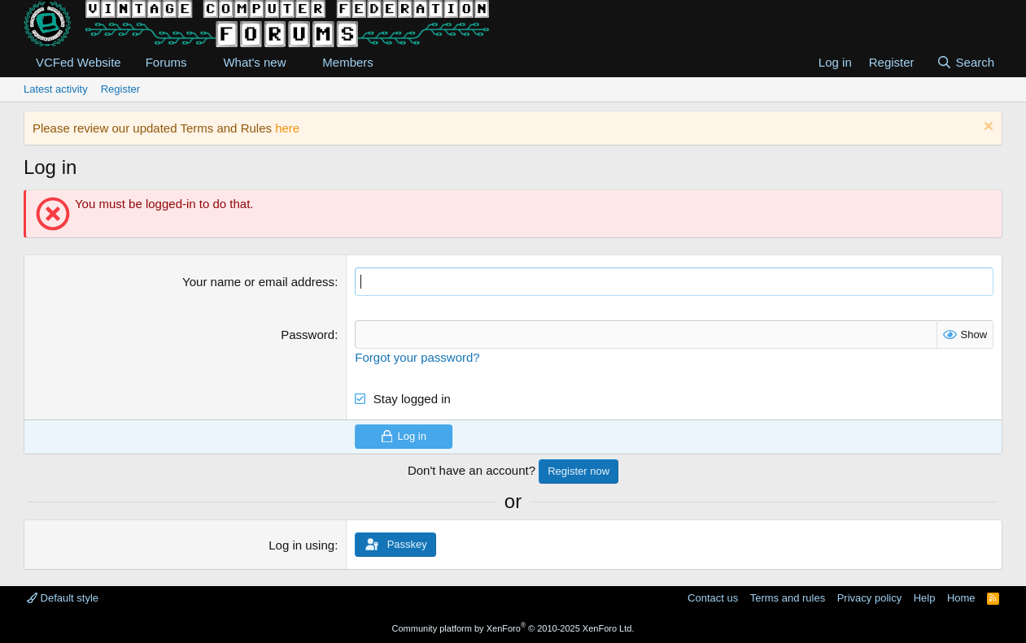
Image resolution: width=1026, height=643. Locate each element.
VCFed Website (78, 62)
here (287, 128)
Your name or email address (258, 282)
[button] (199, 62)
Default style (62, 598)
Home (961, 598)
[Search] (965, 62)
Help (925, 598)
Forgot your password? (417, 357)
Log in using (301, 545)
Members (347, 62)
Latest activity (56, 89)
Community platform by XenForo (513, 628)
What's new (254, 62)
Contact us (713, 598)
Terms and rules (787, 598)
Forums (166, 62)
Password (307, 334)
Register (120, 89)
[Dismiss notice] (986, 128)
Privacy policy (869, 598)
